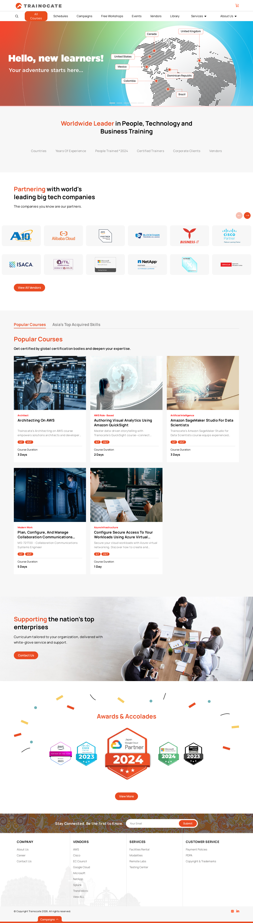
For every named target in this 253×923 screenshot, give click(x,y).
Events (137, 16)
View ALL (78, 897)
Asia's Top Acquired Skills (76, 324)
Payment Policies (196, 849)
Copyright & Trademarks (201, 861)
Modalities (136, 855)
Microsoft (79, 873)
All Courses (36, 16)
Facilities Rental (139, 849)
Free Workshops (112, 16)
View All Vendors (29, 288)
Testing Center (138, 867)
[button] (247, 215)
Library (174, 16)
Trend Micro (80, 891)
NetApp (78, 879)
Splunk (77, 885)
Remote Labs (137, 861)
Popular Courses (30, 324)
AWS (76, 849)
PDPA (189, 855)
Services (197, 16)
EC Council (80, 861)
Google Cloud (81, 867)
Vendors (155, 16)
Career (21, 855)
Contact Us (26, 655)
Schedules (60, 16)
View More (126, 796)
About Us (226, 16)
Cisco (76, 855)
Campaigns (84, 16)
